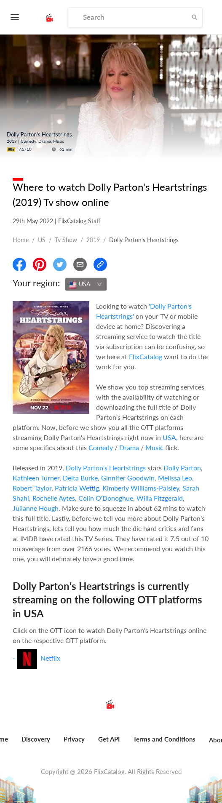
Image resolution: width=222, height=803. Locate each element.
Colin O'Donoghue (105, 498)
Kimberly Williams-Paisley (140, 488)
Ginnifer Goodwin (128, 478)
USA (169, 437)
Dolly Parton (182, 468)
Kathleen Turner (36, 478)
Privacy (74, 739)
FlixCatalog (145, 356)
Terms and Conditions (164, 739)
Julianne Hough (36, 508)
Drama (129, 447)
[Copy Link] (100, 264)
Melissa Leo (175, 478)
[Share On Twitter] (60, 264)
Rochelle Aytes (53, 498)
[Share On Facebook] (19, 264)
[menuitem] (36, 743)
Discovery (35, 739)
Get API (109, 739)
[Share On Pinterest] (39, 264)
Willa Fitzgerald (159, 498)
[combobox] (86, 284)
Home (21, 239)
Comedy (100, 447)
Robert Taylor (32, 488)
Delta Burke (80, 478)
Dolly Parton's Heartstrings (106, 468)
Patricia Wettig (77, 488)
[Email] (80, 264)
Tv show (66, 239)
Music (154, 447)
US (41, 239)
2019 (93, 239)
